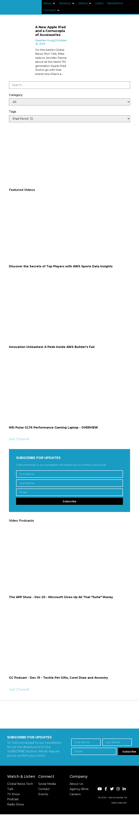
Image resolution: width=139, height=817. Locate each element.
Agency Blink (79, 789)
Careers (75, 794)
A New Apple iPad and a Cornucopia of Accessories (50, 31)
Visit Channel (19, 439)
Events (43, 794)
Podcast (13, 799)
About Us (76, 784)
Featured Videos (22, 190)
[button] (49, 3)
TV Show (13, 794)
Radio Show (15, 804)
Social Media (47, 784)
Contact (44, 789)
